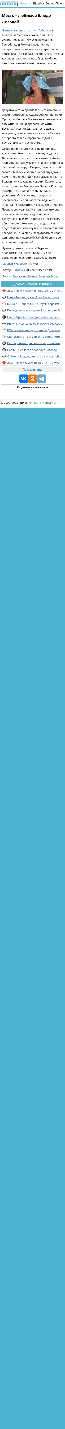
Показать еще (32, 369)
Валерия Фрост (48, 276)
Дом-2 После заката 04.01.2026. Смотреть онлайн (35, 363)
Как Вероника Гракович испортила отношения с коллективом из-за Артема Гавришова (35, 343)
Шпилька (18, 270)
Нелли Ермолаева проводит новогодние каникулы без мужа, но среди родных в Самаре (35, 350)
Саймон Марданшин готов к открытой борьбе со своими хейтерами (35, 356)
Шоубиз (38, 3)
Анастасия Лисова (24, 276)
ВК (35, 403)
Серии (49, 3)
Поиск (60, 3)
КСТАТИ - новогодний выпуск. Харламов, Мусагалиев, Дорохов (35, 304)
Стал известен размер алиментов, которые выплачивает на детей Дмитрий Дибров (35, 337)
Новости (25, 3)
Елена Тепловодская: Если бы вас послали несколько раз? (35, 297)
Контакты (49, 403)
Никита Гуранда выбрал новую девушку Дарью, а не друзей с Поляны (35, 323)
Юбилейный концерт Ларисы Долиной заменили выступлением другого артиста (35, 330)
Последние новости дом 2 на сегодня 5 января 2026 (35, 310)
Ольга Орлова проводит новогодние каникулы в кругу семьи (35, 317)
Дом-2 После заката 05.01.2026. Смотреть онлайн (35, 291)
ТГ (39, 403)
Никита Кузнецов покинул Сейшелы (26, 30)
